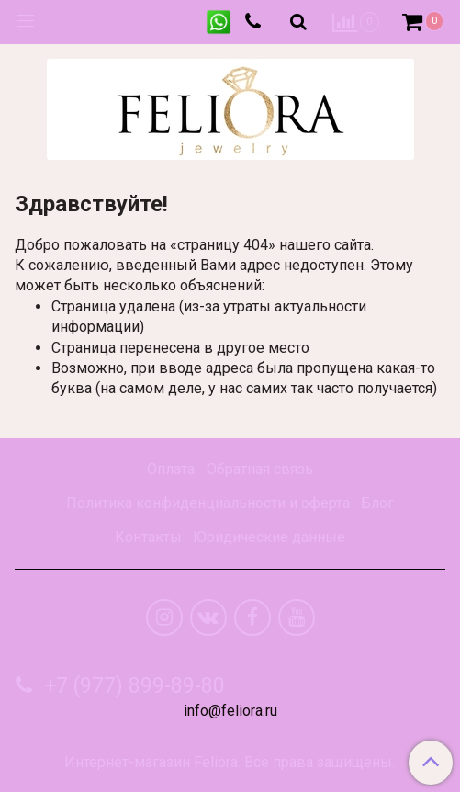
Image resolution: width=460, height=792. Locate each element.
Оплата (171, 469)
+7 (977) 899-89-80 (132, 685)
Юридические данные (269, 537)
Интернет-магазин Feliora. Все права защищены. (229, 762)
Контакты (148, 537)
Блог (377, 503)
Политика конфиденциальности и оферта (208, 503)
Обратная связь (260, 469)
